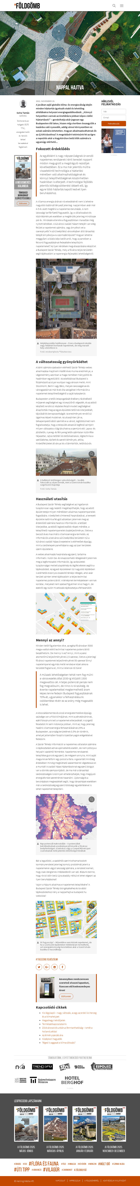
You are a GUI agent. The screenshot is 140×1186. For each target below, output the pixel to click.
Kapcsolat (60, 1180)
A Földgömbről (92, 1180)
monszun (92, 1164)
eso (25, 1164)
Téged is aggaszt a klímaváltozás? (58, 1042)
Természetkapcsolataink (54, 1023)
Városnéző (37, 1170)
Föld (63, 1164)
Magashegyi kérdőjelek (53, 1020)
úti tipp (22, 1170)
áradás (17, 1164)
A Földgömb (27, 5)
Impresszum (74, 1180)
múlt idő (104, 1164)
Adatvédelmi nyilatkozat (114, 1180)
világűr (51, 1170)
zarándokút (67, 1170)
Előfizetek (66, 996)
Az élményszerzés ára (52, 1035)
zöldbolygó (80, 1170)
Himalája (72, 1164)
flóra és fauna (44, 1164)
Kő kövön (82, 1164)
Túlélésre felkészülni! (47, 959)
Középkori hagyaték (52, 1038)
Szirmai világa (118, 1164)
